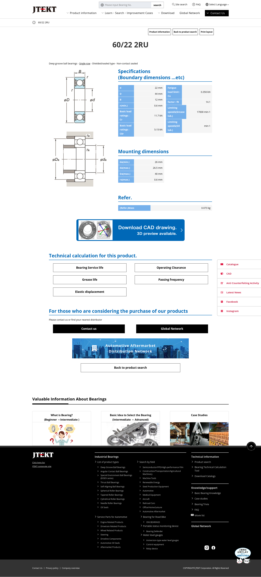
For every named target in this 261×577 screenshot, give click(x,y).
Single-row (85, 63)
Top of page (34, 22)
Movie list (200, 513)
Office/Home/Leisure (152, 508)
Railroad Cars (149, 504)
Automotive (148, 491)
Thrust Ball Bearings (110, 483)
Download (168, 13)
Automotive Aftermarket (154, 512)
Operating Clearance (171, 268)
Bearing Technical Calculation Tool (210, 470)
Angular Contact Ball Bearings (114, 472)
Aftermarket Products (111, 547)
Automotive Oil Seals (110, 543)
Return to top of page (251, 448)
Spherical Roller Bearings (112, 491)
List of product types (109, 463)
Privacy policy (52, 568)
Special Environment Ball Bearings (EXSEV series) (116, 478)
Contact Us (218, 13)
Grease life (90, 280)
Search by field (148, 463)
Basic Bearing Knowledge (208, 493)
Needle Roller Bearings (111, 504)
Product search (203, 463)
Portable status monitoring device (162, 526)
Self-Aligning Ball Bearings (113, 487)
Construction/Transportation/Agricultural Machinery (162, 473)
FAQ (198, 4)
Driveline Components (111, 539)
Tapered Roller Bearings (112, 495)
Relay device (152, 548)
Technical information (206, 458)
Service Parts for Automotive (113, 517)
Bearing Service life (89, 268)
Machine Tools (149, 479)
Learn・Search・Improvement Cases (129, 13)
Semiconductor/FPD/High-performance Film (163, 468)
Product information (83, 13)
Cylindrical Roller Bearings (113, 499)
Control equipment (155, 544)
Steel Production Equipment (156, 487)
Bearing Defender (154, 531)
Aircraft (146, 499)
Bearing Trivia (202, 503)
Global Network (189, 13)
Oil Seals (104, 508)
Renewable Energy (151, 483)
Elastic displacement (89, 292)
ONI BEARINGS (153, 522)
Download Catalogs (205, 477)
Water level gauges (154, 535)
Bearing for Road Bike (155, 517)
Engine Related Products (112, 522)
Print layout (207, 31)
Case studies (201, 498)
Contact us (89, 329)
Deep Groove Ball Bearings (113, 468)
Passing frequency (171, 280)
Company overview (71, 568)
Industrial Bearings (107, 458)
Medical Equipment (152, 495)
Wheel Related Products (112, 531)
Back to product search (185, 31)
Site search (181, 4)
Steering (104, 535)
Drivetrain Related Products (113, 527)
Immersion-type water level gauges (162, 540)
